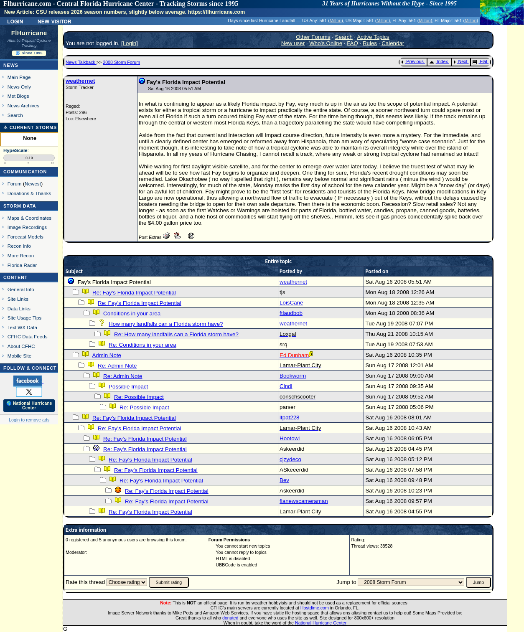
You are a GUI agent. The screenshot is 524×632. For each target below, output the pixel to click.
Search (15, 115)
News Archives (23, 105)
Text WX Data (22, 327)
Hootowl (290, 438)
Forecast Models (25, 236)
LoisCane (291, 303)
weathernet (80, 81)
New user (293, 43)
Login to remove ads (29, 419)
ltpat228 (289, 417)
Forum (15, 183)
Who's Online (325, 43)
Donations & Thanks (29, 193)
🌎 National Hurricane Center (29, 405)
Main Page (19, 77)
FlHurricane (29, 33)
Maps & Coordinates (29, 218)
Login (15, 21)
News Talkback (81, 62)
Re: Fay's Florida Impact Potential (134, 292)
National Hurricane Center (320, 622)
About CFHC (21, 346)
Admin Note (106, 355)
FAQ (352, 43)
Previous (412, 61)
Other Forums (313, 37)
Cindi (286, 386)
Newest (33, 183)
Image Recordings (27, 227)
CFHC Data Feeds (28, 336)
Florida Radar (22, 265)
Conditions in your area (131, 313)
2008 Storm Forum (121, 62)
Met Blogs (18, 96)
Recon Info (19, 246)
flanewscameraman (304, 501)
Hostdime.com (314, 607)
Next (460, 61)
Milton (335, 20)
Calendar (393, 43)
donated (230, 617)
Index (438, 61)
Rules (370, 43)
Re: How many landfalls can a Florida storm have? (176, 334)
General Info (21, 289)
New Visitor (54, 21)
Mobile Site (20, 355)
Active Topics (373, 37)
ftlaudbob (291, 313)
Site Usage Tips (25, 317)
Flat (479, 61)
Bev (284, 480)
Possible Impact (128, 386)
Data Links (19, 308)
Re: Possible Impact (139, 397)
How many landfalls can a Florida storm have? (166, 324)
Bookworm (293, 376)
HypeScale (15, 150)
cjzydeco (290, 459)
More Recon (21, 255)
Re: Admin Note (117, 366)
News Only (19, 86)
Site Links (18, 299)
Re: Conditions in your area (142, 345)
